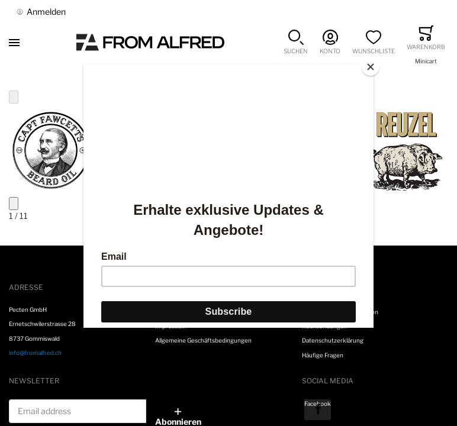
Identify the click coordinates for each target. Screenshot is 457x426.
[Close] (370, 67)
